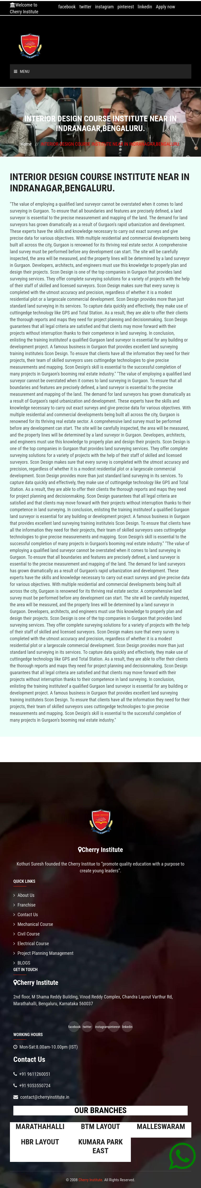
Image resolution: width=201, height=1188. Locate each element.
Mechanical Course (33, 924)
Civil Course (26, 934)
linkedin (145, 6)
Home (26, 144)
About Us (24, 895)
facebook (67, 6)
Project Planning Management (43, 953)
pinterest (126, 6)
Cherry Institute (90, 1180)
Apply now (165, 6)
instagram (104, 6)
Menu (22, 71)
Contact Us (25, 914)
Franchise (24, 905)
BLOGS (21, 963)
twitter (85, 6)
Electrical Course (31, 943)
